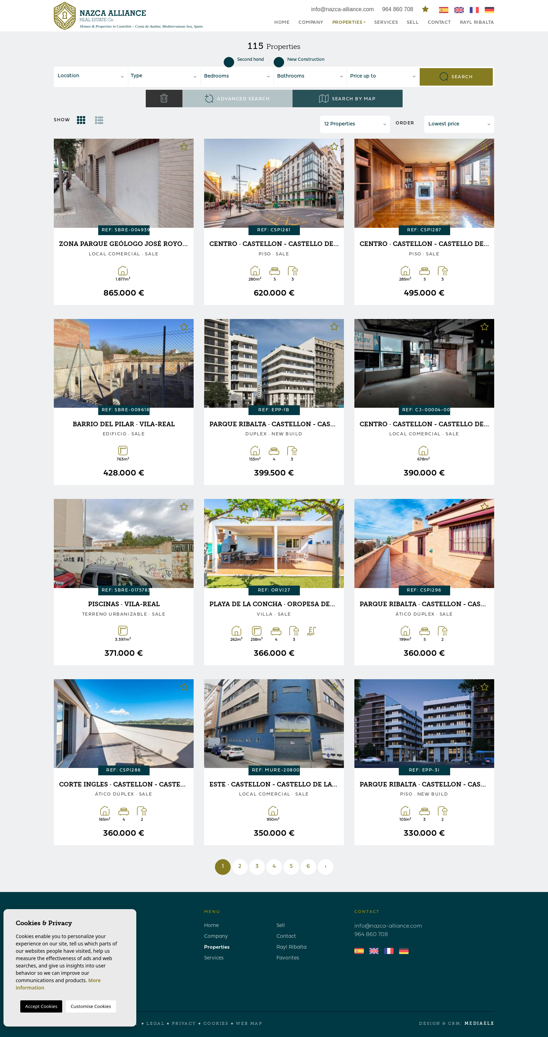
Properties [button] (347, 22)
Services (386, 22)
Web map (249, 1023)
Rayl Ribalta (477, 22)
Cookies (216, 1023)
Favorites (287, 958)
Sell (413, 22)
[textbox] (93, 76)
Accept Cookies (41, 1006)
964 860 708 (398, 9)
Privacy (184, 1023)
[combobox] (91, 77)
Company (310, 22)
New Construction (299, 60)
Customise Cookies (91, 1006)
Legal (155, 1023)
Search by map (347, 98)
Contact (439, 22)
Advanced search (237, 98)
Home (281, 22)
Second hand (244, 60)
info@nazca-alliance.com (342, 9)
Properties (217, 947)
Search (456, 76)
